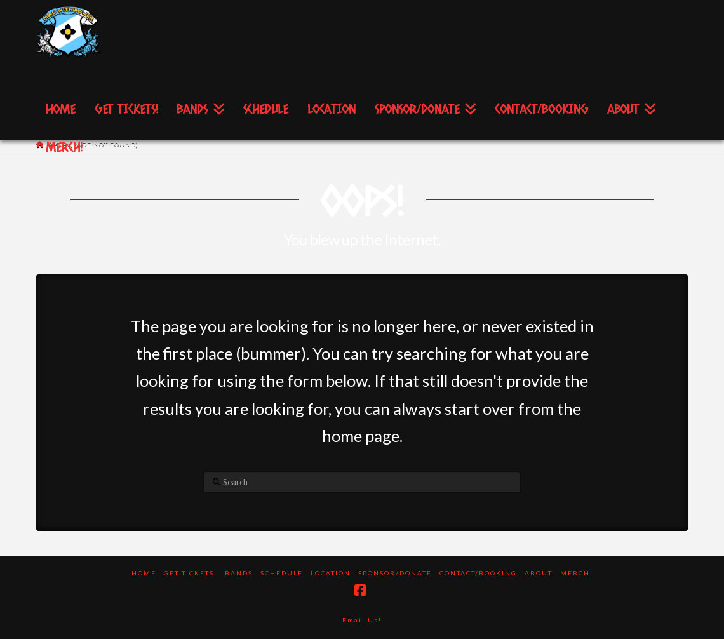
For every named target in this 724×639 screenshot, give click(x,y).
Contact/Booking (478, 573)
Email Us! (362, 620)
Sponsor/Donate (395, 573)
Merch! (576, 573)
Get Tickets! (190, 573)
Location (331, 573)
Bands (239, 573)
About (539, 573)
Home (143, 573)
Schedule (281, 573)
